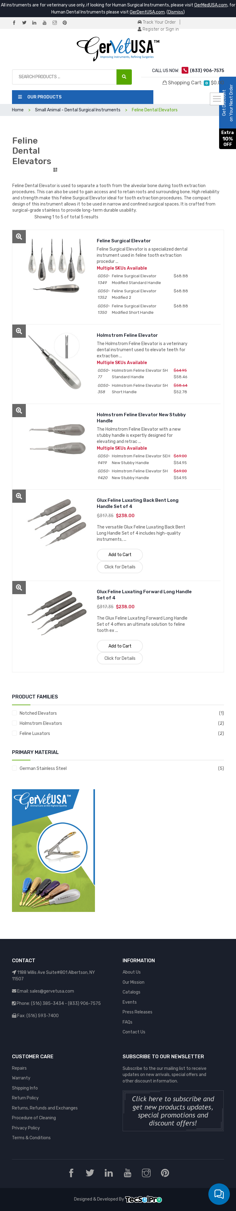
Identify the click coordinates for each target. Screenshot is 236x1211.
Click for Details (120, 567)
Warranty (21, 1078)
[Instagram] (57, 23)
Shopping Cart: (193, 83)
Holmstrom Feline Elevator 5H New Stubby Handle (140, 474)
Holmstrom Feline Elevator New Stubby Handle (141, 418)
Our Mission (133, 982)
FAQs (127, 1022)
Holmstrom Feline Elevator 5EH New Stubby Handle (141, 459)
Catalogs (131, 992)
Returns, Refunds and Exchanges (45, 1108)
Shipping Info (25, 1088)
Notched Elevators (38, 713)
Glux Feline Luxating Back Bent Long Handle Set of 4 (138, 503)
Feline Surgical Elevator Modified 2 (134, 294)
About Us (132, 972)
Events (130, 1002)
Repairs (19, 1068)
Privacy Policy (26, 1128)
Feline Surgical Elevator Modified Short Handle (134, 309)
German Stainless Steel (43, 768)
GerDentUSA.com (147, 12)
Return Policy (25, 1098)
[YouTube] (47, 23)
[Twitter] (26, 23)
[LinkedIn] (36, 23)
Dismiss (175, 12)
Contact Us (134, 1032)
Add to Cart (120, 554)
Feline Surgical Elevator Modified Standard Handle (136, 279)
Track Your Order (157, 22)
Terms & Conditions (31, 1137)
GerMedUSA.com (210, 5)
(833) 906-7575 (84, 1003)
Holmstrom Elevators (41, 723)
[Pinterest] (67, 23)
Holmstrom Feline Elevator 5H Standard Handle (140, 373)
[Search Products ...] (124, 77)
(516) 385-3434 (47, 1003)
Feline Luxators (35, 733)
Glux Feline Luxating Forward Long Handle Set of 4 (144, 595)
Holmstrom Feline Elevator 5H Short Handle (140, 388)
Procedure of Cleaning (34, 1118)
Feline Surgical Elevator (124, 241)
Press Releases (137, 1012)
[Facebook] (16, 23)
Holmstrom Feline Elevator (127, 335)
